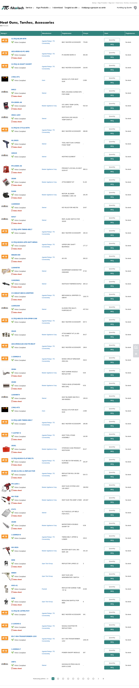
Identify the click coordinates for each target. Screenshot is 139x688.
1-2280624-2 (16, 337)
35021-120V (15, 110)
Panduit (44, 557)
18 (93, 642)
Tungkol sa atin (71, 7)
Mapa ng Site (130, 680)
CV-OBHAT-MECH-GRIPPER (22, 277)
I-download (58, 7)
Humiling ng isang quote (51, 680)
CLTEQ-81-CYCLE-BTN (20, 122)
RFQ (112, 44)
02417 (13, 206)
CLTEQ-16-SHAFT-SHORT (21, 62)
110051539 (15, 289)
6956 (13, 529)
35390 (13, 361)
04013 (13, 86)
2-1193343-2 (16, 589)
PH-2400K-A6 (16, 158)
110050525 (15, 194)
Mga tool (111, 2)
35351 (13, 421)
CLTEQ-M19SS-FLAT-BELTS (22, 433)
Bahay (94, 2)
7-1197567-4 (16, 409)
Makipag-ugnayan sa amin (94, 7)
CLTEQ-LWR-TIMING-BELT (21, 397)
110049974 (15, 373)
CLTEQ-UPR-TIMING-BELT (21, 218)
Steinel (44, 89)
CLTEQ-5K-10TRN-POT (20, 577)
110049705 (15, 254)
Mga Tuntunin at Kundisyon (8, 680)
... (88, 642)
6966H (13, 541)
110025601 (15, 266)
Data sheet (17, 56)
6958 (13, 565)
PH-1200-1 (15, 457)
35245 (13, 313)
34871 (13, 625)
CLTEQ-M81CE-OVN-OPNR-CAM (24, 301)
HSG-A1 (14, 553)
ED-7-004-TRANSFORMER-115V (24, 601)
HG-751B (14, 469)
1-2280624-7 (16, 613)
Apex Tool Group (47, 533)
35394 (13, 349)
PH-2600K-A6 (16, 98)
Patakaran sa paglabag (29, 680)
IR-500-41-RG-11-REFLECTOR (23, 445)
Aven (43, 77)
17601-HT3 (15, 385)
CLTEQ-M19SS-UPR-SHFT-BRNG (24, 230)
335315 (14, 146)
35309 (13, 170)
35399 (13, 493)
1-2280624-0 (16, 505)
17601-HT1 (15, 74)
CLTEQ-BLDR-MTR (18, 38)
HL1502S (14, 134)
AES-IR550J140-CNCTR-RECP (23, 325)
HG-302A (14, 517)
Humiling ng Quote (124, 8)
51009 (13, 182)
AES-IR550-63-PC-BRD (20, 50)
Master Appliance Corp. (49, 101)
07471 (13, 481)
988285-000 (15, 242)
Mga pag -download (114, 680)
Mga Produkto (102, 2)
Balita (102, 681)
